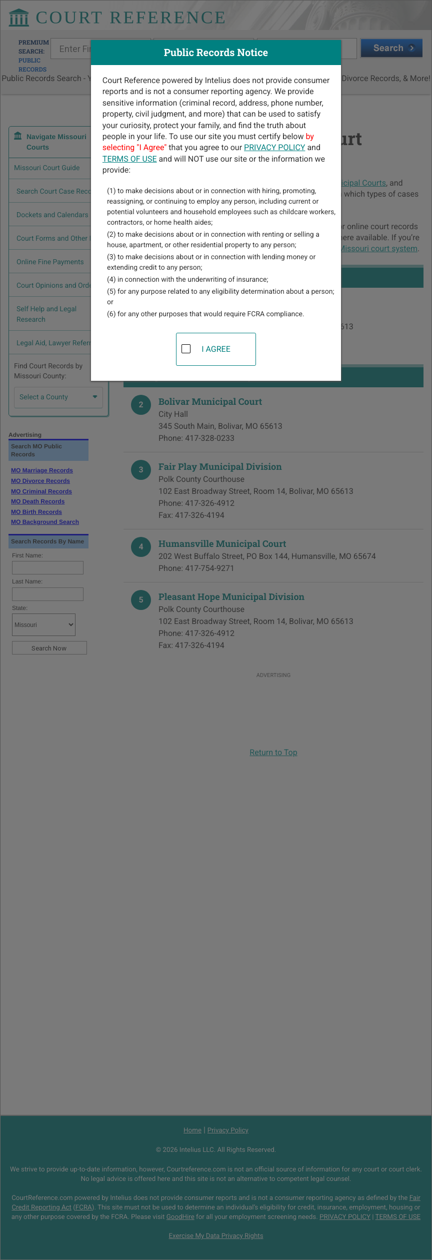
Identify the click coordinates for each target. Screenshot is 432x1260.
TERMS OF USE (129, 159)
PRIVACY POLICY (274, 147)
